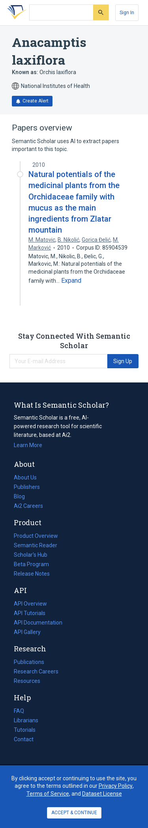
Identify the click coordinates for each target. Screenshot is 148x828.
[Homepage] (15, 13)
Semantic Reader (35, 545)
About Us (25, 477)
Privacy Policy (116, 786)
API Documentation (38, 622)
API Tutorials (29, 613)
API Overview (30, 603)
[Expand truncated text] (71, 281)
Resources (27, 681)
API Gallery (27, 632)
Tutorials (25, 730)
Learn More (28, 445)
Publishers (27, 487)
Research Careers (36, 671)
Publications (29, 662)
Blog (22, 496)
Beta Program (31, 564)
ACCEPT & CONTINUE (74, 812)
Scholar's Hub (30, 555)
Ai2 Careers (28, 506)
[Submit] (101, 12)
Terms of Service (47, 794)
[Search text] (61, 13)
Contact (24, 739)
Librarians (26, 720)
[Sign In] (127, 12)
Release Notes (32, 574)
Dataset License (102, 794)
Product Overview (36, 536)
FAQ (19, 711)
